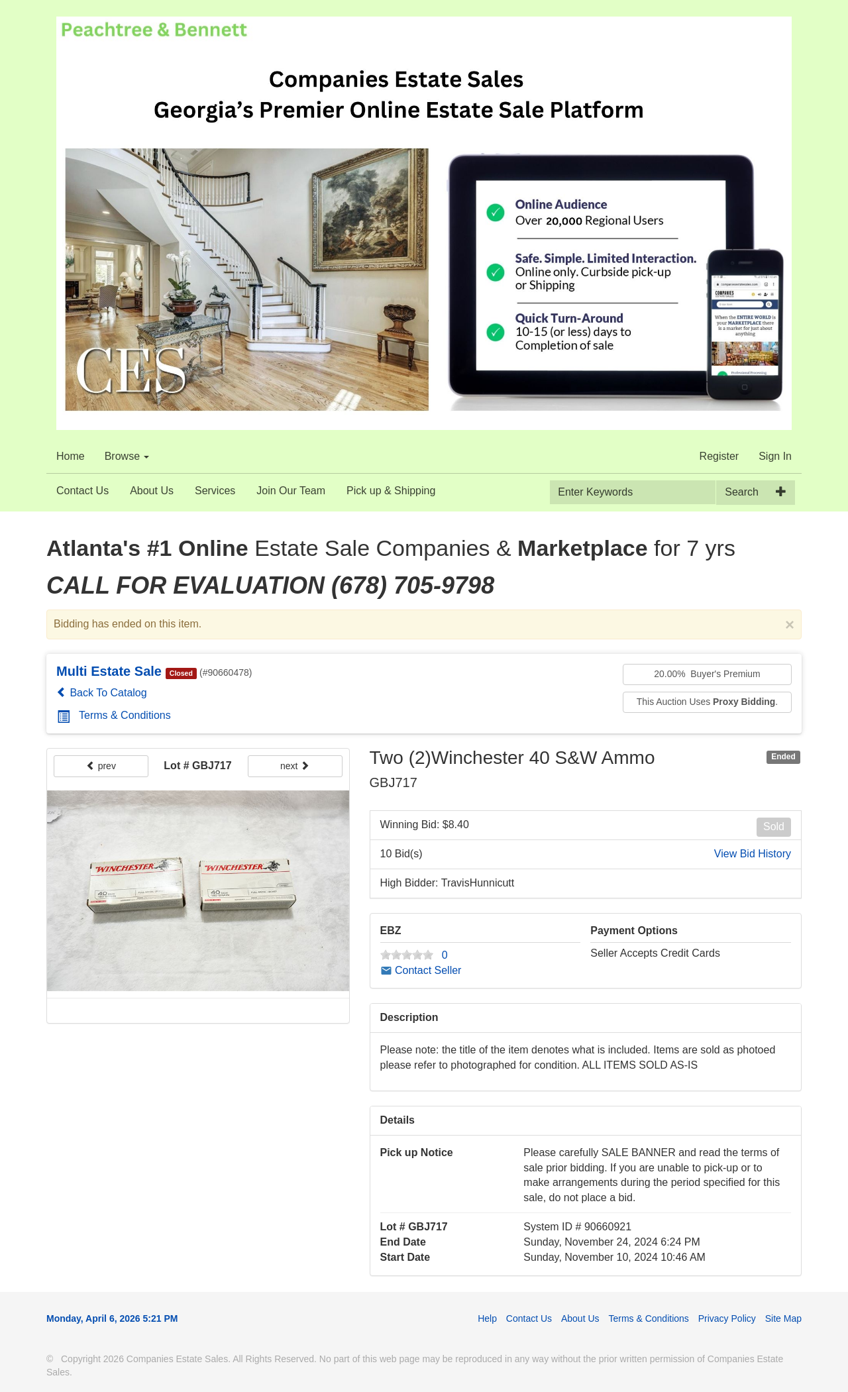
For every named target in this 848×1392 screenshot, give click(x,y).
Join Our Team (290, 490)
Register (719, 456)
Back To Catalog (101, 692)
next (294, 766)
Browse (127, 456)
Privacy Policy (727, 1318)
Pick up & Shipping (390, 490)
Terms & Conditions (114, 715)
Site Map (783, 1318)
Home (70, 456)
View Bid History (752, 853)
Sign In (775, 456)
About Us (152, 490)
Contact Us (82, 490)
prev (101, 766)
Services (215, 490)
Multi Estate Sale (109, 671)
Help (487, 1318)
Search (742, 492)
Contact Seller (421, 970)
